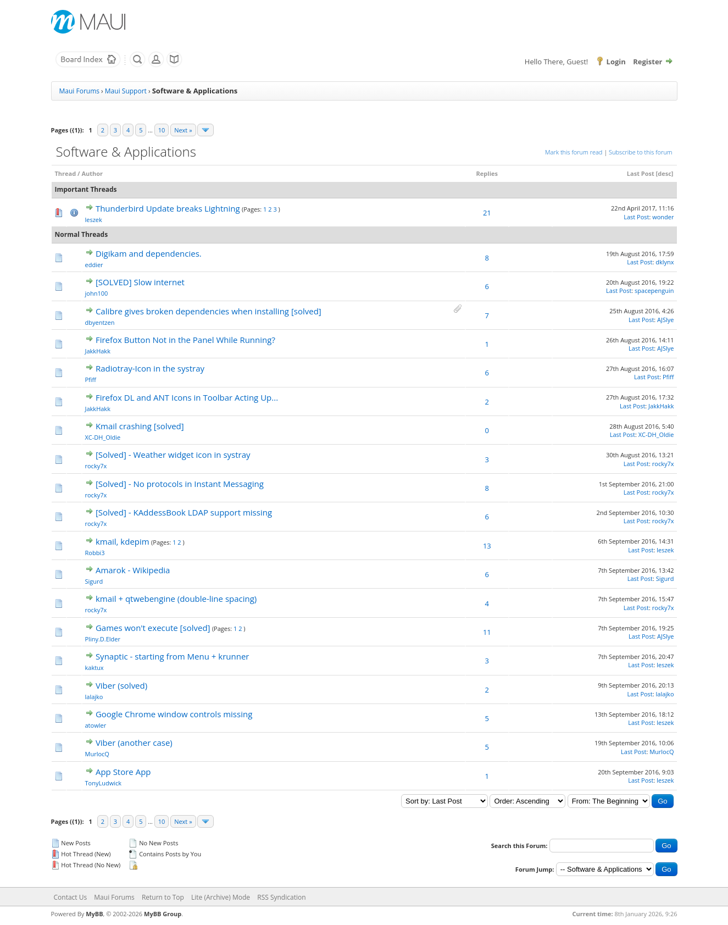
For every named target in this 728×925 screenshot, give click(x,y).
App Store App (123, 771)
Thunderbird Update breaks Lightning (168, 208)
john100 (96, 293)
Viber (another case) (134, 742)
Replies (487, 173)
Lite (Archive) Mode (220, 897)
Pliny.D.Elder (102, 639)
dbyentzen (100, 322)
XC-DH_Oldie (103, 437)
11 (487, 632)
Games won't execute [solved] (153, 627)
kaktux (94, 667)
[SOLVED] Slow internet (140, 281)
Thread (65, 173)
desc (664, 173)
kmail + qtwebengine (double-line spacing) (176, 598)
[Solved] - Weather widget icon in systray (173, 454)
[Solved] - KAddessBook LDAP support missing (184, 512)
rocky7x (96, 466)
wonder (663, 217)
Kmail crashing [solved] (140, 425)
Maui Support (126, 91)
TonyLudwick (103, 783)
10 (161, 130)
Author (92, 173)
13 (487, 546)
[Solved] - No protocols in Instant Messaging (180, 483)
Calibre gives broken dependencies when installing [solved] (208, 311)
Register (647, 62)
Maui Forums (79, 91)
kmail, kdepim (122, 541)
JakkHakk (97, 351)
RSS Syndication (281, 897)
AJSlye (665, 319)
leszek (93, 219)
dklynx (664, 262)
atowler (96, 725)
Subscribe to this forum (640, 152)
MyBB (94, 914)
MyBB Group (162, 914)
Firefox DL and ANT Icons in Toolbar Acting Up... (187, 397)
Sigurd (94, 581)
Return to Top (163, 897)
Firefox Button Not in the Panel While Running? (185, 339)
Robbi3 (95, 553)
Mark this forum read (573, 152)
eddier (94, 265)
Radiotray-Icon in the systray (150, 368)
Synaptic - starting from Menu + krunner (172, 656)
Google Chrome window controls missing (174, 713)
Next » (183, 130)
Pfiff (91, 379)
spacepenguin (654, 290)
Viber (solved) (121, 685)
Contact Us (70, 897)
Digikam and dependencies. (149, 253)
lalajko (94, 697)
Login (616, 62)
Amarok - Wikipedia (133, 569)
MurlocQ (97, 754)
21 (487, 213)
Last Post (640, 173)
